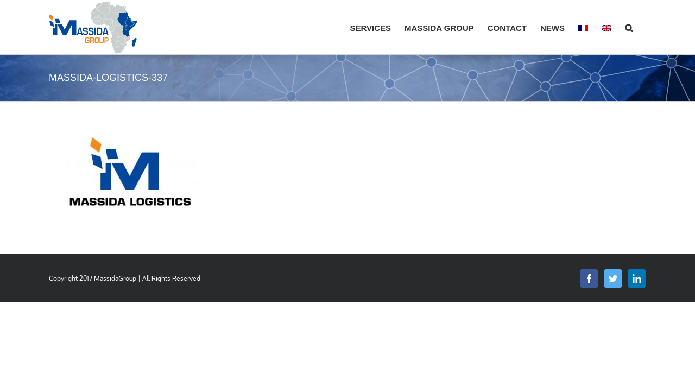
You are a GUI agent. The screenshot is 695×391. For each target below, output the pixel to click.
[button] (642, 27)
